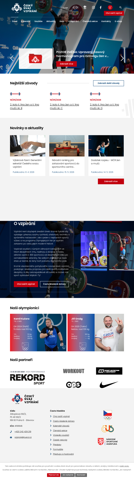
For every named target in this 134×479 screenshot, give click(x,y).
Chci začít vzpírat (114, 13)
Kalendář (25, 21)
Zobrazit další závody (108, 83)
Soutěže (38, 21)
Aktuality (51, 21)
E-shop (118, 21)
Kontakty (106, 21)
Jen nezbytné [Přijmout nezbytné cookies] (68, 475)
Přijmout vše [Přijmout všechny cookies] (53, 475)
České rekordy (60, 441)
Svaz (62, 21)
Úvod (14, 21)
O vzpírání (73, 21)
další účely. (124, 466)
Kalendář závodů (61, 427)
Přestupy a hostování (63, 455)
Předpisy (57, 446)
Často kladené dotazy (54, 284)
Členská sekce (90, 21)
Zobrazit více (110, 181)
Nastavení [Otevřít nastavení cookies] (81, 475)
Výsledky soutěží (61, 436)
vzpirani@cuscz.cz (23, 439)
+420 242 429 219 (23, 433)
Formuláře (58, 451)
